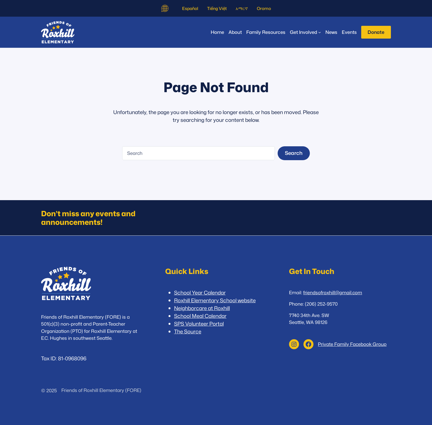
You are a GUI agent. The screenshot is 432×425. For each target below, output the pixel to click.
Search (294, 153)
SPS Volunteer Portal (199, 323)
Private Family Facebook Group (352, 344)
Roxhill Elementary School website (215, 300)
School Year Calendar (200, 292)
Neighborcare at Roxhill (202, 308)
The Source (187, 331)
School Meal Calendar (200, 316)
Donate (376, 32)
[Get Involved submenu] (305, 32)
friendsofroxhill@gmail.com (332, 292)
